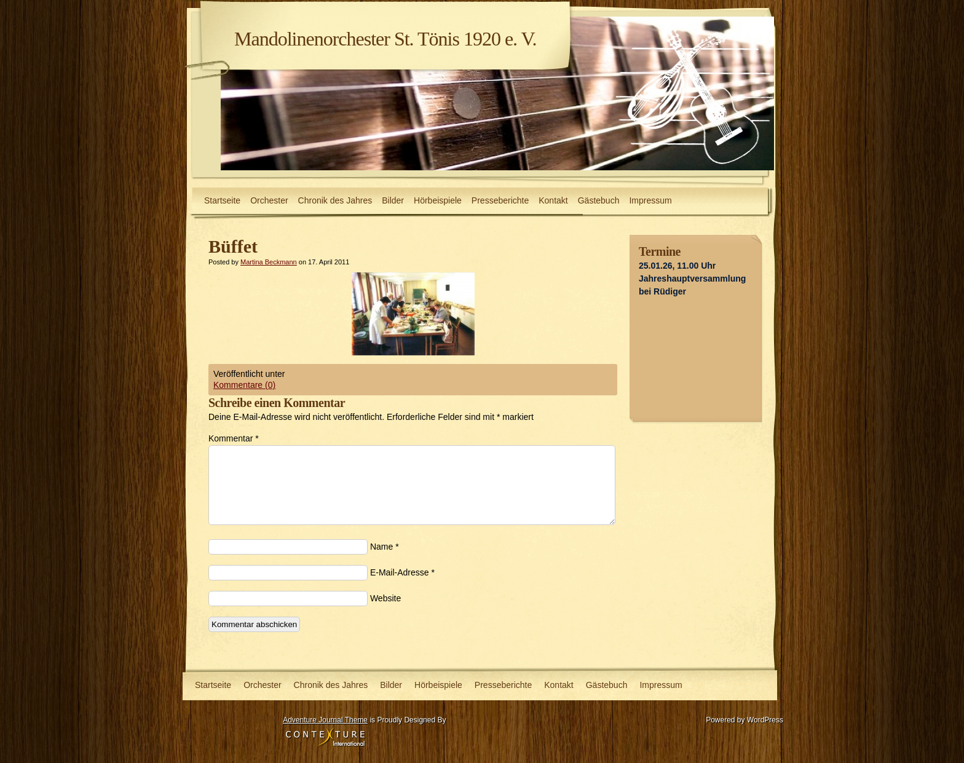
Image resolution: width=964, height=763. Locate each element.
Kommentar (233, 438)
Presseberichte (500, 200)
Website (385, 598)
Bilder (393, 200)
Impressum (650, 200)
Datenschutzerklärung (237, 717)
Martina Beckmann (268, 262)
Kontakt (553, 200)
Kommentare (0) (244, 385)
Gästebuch (599, 200)
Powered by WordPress (744, 720)
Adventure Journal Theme (325, 720)
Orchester (269, 200)
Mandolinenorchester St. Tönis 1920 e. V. (385, 39)
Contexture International (325, 738)
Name (381, 546)
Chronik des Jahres (335, 200)
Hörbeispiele (438, 200)
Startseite (222, 200)
